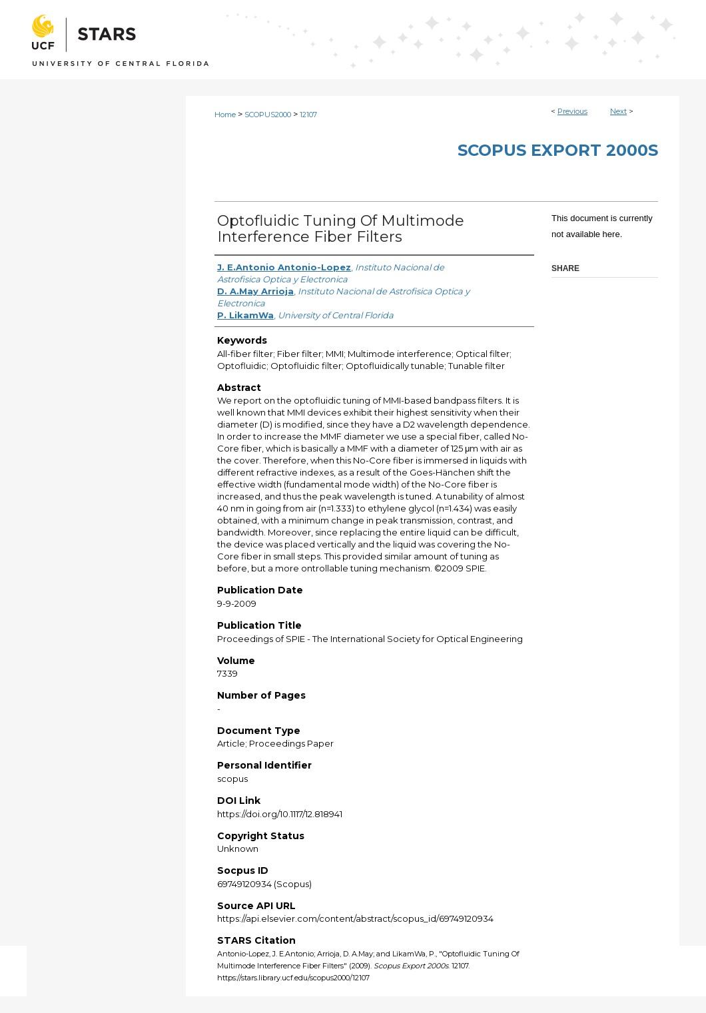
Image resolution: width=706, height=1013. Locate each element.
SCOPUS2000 (267, 114)
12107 (308, 114)
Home (225, 114)
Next (618, 111)
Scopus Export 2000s (558, 150)
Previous (572, 111)
